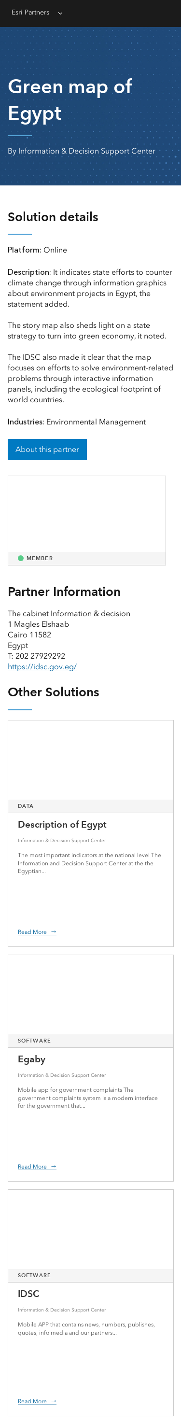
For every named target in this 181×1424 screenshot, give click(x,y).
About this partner (47, 449)
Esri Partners (30, 12)
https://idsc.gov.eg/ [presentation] (42, 666)
